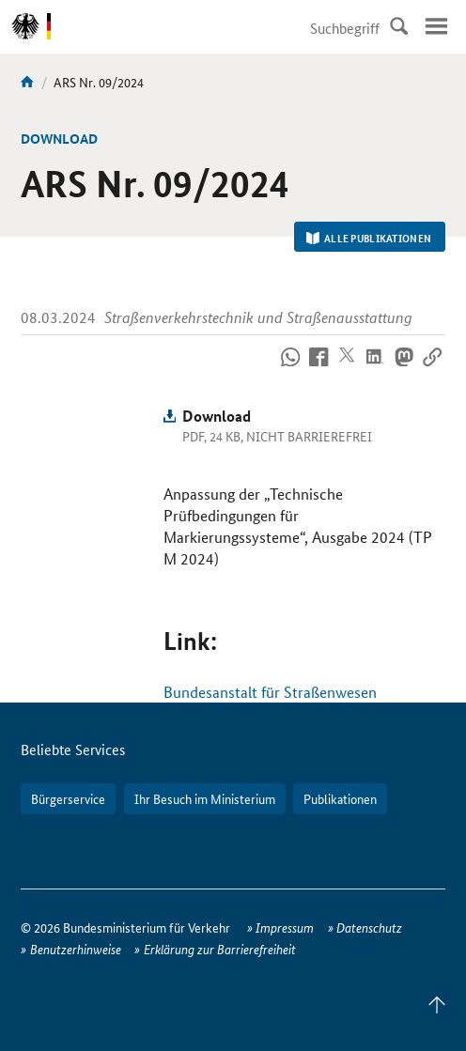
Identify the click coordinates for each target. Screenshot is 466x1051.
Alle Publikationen (368, 237)
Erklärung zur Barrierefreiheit (220, 948)
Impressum (285, 927)
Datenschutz (369, 927)
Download (216, 415)
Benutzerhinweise (75, 948)
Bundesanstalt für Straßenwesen (270, 692)
